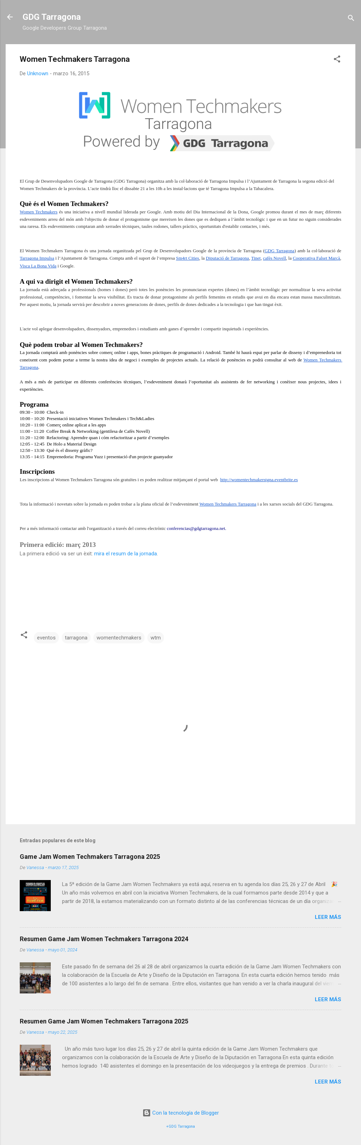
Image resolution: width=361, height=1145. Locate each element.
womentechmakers (119, 638)
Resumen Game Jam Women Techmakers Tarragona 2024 (104, 939)
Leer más (328, 917)
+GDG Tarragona (180, 1126)
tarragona (76, 638)
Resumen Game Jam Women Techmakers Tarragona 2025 (104, 1021)
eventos (46, 638)
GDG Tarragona (52, 17)
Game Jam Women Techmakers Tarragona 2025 (90, 856)
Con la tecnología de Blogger (180, 1113)
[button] (337, 60)
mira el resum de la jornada (125, 553)
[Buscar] (351, 19)
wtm (156, 638)
